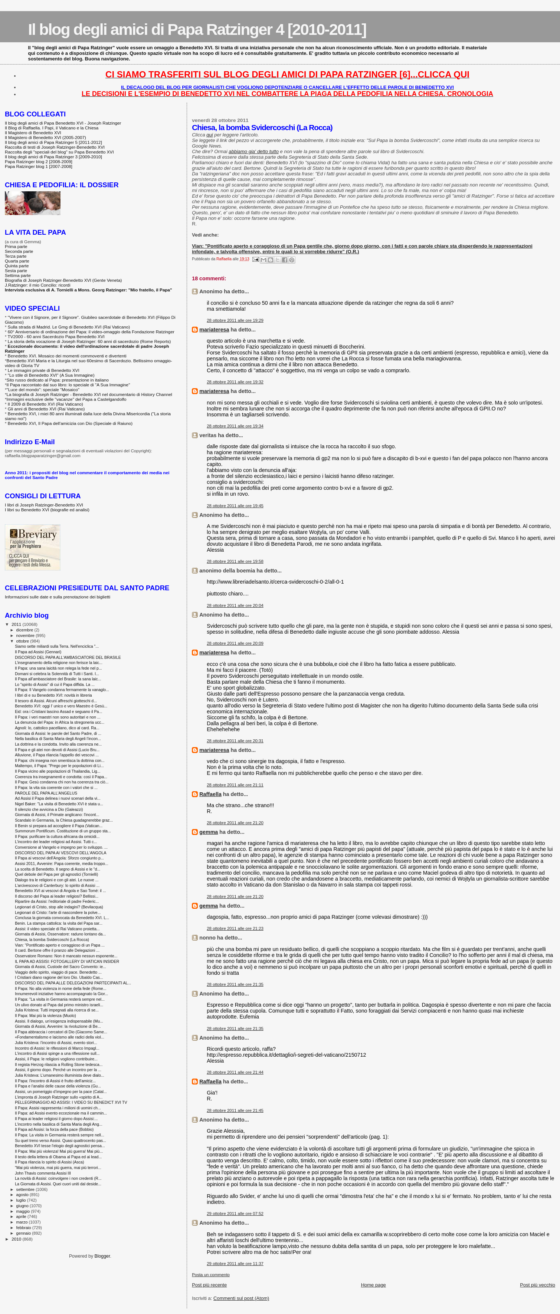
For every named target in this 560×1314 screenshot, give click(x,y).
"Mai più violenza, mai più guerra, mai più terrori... (58, 1167)
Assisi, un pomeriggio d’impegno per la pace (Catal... (61, 1091)
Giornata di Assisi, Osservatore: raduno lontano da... (60, 934)
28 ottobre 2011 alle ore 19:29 (235, 320)
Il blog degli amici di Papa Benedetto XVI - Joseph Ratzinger (63, 122)
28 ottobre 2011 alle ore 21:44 (235, 1072)
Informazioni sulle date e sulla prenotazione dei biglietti (57, 596)
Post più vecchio (537, 1285)
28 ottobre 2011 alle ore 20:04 (235, 605)
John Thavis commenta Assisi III (43, 1173)
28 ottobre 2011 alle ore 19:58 (235, 561)
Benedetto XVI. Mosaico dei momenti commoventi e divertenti (67, 355)
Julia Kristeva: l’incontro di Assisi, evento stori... (56, 1042)
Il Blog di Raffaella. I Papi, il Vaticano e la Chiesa (51, 127)
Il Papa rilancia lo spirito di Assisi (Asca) (49, 1162)
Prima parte (16, 246)
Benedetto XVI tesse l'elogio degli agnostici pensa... (60, 1145)
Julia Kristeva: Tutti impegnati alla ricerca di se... (57, 1010)
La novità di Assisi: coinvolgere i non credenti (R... (58, 1178)
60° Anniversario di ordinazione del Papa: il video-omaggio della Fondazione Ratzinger (91, 331)
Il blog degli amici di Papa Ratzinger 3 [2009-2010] (53, 156)
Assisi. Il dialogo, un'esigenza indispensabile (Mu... (59, 1021)
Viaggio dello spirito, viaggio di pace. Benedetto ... (58, 972)
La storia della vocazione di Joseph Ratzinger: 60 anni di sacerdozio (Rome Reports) (89, 341)
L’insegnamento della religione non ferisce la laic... (58, 662)
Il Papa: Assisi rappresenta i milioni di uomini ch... (58, 1108)
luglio (21, 1200)
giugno (23, 1206)
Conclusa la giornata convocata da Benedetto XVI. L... (62, 917)
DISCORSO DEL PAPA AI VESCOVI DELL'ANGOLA (60, 853)
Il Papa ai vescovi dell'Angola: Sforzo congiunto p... (59, 858)
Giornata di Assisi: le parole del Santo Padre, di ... (58, 733)
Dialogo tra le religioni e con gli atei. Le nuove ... (56, 880)
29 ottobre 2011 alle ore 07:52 (235, 1213)
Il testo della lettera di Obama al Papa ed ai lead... (58, 1157)
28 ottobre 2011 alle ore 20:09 (235, 643)
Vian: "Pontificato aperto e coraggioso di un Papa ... (60, 945)
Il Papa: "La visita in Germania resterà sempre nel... (60, 999)
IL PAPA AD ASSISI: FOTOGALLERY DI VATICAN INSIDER (67, 961)
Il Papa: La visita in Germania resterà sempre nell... (59, 1135)
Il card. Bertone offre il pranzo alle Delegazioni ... (57, 950)
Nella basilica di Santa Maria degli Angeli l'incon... (58, 738)
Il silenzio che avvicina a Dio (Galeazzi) (49, 809)
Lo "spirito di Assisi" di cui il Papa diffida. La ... (55, 684)
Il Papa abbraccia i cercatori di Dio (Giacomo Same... (61, 1032)
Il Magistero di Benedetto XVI (33, 132)
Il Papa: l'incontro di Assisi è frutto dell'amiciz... (55, 1081)
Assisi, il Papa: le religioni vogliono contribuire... (56, 1059)
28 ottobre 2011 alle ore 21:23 (235, 928)
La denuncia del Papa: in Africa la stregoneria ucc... (59, 722)
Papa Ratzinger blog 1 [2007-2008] (38, 166)
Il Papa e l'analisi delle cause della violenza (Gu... (58, 1086)
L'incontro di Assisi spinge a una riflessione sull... (57, 1053)
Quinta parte (17, 265)
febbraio (24, 1227)
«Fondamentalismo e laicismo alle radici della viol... (59, 1037)
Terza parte (16, 256)
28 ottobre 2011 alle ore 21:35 (235, 984)
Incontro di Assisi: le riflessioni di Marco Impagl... (57, 1048)
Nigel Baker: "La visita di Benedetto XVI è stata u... (59, 804)
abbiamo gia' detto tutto (254, 151)
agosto (23, 1194)
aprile (21, 1216)
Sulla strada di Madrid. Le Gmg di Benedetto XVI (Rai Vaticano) (69, 326)
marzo (22, 1222)
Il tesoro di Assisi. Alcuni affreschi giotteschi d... (56, 701)
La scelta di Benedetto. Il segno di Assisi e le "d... (57, 869)
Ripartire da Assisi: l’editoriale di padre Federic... (57, 901)
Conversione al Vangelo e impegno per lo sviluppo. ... (61, 847)
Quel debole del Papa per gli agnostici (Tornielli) (56, 874)
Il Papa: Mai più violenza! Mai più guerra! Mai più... (59, 1151)
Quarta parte (17, 260)
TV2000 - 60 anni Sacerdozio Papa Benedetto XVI (56, 336)
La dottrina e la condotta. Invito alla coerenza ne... (58, 744)
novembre (26, 635)
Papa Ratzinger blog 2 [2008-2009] (38, 161)
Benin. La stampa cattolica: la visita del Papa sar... (58, 923)
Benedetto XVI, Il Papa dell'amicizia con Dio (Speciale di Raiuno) (70, 423)
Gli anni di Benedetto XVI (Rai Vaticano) (46, 408)
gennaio (24, 1233)
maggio (23, 1211)
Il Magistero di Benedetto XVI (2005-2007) (45, 137)
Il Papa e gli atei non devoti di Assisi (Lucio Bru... (57, 749)
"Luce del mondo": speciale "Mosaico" (43, 389)
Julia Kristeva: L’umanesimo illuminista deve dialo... (59, 1075)
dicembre (25, 630)
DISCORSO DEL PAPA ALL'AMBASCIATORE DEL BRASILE (68, 657)
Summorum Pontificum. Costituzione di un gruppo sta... (63, 831)
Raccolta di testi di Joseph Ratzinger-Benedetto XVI (55, 147)
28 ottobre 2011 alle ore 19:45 (235, 506)
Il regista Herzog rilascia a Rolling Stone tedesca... (58, 1064)
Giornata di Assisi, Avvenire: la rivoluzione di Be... (58, 1026)
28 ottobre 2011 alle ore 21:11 (235, 785)
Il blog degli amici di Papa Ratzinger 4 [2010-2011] (197, 29)
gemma (208, 832)
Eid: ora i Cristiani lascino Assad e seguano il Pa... (58, 711)
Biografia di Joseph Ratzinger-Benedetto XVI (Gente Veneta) (63, 280)
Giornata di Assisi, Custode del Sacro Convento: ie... (60, 966)
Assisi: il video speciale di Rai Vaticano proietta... (57, 929)
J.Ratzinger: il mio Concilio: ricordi (38, 285)
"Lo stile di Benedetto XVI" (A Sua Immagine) (51, 375)
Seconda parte (19, 251)
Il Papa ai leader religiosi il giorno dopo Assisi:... (56, 1118)
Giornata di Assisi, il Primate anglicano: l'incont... (57, 814)
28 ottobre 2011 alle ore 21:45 (235, 1110)
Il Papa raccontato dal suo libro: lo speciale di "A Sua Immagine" (68, 384)
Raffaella (210, 794)
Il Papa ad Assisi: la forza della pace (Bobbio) (54, 1129)
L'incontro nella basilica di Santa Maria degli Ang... (58, 1124)
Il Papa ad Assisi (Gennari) (38, 652)
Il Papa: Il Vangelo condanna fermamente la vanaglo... (62, 689)
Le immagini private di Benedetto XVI (43, 370)
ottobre (23, 641)
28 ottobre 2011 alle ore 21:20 (235, 823)
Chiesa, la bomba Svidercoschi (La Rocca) (52, 939)
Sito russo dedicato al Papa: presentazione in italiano (58, 379)
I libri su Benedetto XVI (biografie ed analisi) (47, 509)
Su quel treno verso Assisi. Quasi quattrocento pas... (60, 1140)
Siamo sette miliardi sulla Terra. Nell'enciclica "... (57, 646)
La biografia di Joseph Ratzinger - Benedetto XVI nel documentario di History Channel (89, 394)
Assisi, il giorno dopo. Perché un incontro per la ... (58, 1069)
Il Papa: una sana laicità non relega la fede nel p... (58, 668)
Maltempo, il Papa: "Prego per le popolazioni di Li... (59, 765)
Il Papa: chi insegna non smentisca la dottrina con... (60, 760)
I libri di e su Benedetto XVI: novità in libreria (53, 695)
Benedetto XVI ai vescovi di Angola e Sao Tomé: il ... (60, 890)
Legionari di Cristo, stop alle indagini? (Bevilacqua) (59, 907)
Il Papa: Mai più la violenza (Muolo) (45, 1015)
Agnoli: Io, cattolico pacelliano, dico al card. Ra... (57, 728)
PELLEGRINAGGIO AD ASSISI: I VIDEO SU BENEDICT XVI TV (71, 1102)
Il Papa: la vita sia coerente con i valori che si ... (56, 787)
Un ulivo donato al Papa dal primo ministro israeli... (59, 1005)
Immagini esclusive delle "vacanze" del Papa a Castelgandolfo (67, 399)
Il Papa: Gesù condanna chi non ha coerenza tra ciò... (61, 782)
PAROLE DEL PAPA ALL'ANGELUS (46, 793)
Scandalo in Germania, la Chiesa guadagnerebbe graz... (64, 820)
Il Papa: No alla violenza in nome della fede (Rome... (60, 988)
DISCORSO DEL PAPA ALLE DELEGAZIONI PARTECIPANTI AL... (73, 983)
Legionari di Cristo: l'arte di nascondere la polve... (58, 912)
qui (209, 135)
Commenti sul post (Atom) (241, 1298)
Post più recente (209, 1285)
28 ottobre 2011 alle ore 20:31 (235, 741)
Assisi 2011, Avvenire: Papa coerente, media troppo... (61, 863)
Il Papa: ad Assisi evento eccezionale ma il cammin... (61, 1113)
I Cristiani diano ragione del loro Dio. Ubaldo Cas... (59, 977)
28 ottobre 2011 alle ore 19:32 (235, 382)
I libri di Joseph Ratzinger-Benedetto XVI (44, 504)
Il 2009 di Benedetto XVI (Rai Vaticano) (45, 404)
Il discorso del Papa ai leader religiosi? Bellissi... (56, 896)
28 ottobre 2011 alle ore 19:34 (235, 426)
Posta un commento (211, 1274)
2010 (17, 1239)
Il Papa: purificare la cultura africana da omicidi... (57, 836)
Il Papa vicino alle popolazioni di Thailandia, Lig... (57, 771)
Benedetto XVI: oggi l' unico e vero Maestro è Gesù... (61, 706)
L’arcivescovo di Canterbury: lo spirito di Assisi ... (57, 885)
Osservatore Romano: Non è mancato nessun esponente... (66, 956)
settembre (26, 1189)
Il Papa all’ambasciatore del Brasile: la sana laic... (58, 679)
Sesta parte (16, 270)
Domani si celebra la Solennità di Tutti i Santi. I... (57, 673)
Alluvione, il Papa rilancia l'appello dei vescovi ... (57, 755)
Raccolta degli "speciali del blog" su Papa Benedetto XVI (59, 151)
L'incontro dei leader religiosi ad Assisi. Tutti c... (56, 841)
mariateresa (214, 330)
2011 (17, 624)
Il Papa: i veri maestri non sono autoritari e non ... (58, 717)
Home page (373, 1285)
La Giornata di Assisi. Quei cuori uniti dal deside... (58, 1184)
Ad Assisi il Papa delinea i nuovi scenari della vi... (58, 798)
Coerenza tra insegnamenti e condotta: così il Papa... (61, 777)
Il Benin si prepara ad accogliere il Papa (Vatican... (58, 825)
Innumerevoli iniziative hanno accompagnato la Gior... (61, 993)
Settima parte (18, 275)
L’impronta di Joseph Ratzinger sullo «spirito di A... (58, 1097)
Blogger (102, 1256)
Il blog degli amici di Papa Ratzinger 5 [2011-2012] (53, 142)
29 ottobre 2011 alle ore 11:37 (235, 1263)
